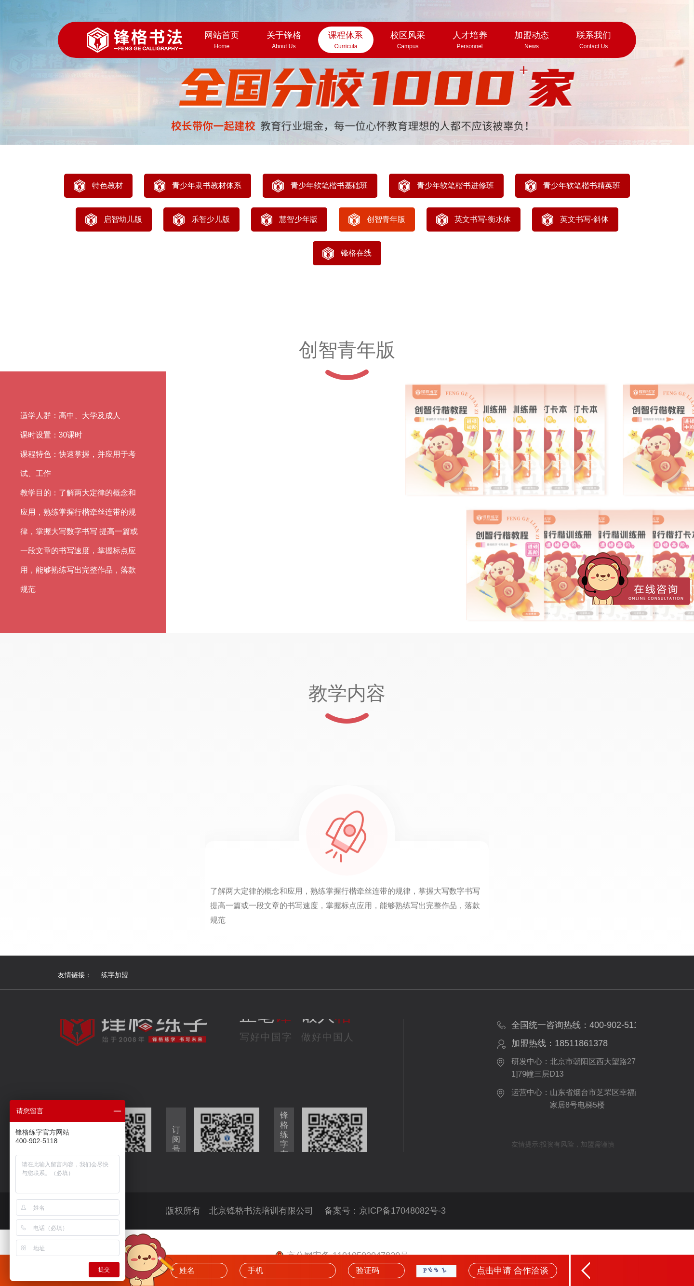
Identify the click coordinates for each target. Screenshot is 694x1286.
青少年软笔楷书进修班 (455, 185)
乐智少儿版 (210, 219)
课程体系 (346, 40)
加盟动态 (532, 40)
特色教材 (107, 185)
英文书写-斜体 (584, 219)
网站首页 (222, 40)
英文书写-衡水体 (482, 219)
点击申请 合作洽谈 (512, 1270)
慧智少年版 (298, 219)
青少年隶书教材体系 (206, 185)
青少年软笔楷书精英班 (581, 185)
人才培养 (470, 40)
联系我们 (593, 40)
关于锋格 (284, 40)
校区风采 (408, 40)
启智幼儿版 (123, 219)
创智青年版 (386, 219)
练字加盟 (114, 975)
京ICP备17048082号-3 (402, 1211)
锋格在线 (356, 253)
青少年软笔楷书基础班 (329, 185)
